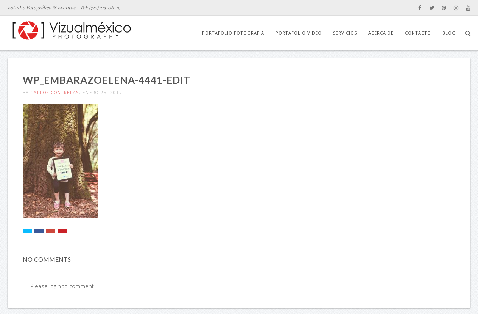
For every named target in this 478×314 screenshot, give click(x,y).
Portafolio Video (299, 33)
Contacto (418, 33)
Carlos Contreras (55, 92)
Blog (449, 33)
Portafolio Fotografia (233, 33)
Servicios (345, 33)
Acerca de (381, 33)
